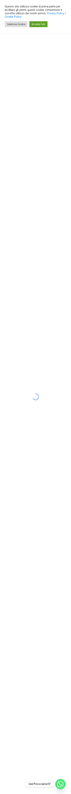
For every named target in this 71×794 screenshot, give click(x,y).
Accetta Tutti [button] (38, 24)
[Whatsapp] (60, 784)
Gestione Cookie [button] (16, 24)
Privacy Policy (56, 13)
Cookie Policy (13, 16)
